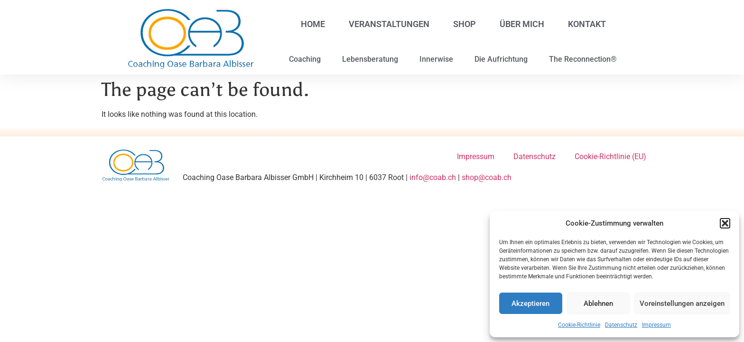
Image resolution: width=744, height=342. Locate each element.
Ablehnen (598, 303)
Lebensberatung (370, 59)
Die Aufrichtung (501, 59)
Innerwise (436, 59)
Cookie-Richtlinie (579, 325)
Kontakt (587, 24)
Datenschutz (621, 325)
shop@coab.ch (487, 177)
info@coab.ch (432, 177)
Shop (464, 24)
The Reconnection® (583, 59)
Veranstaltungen (389, 24)
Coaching (305, 59)
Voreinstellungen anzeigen (682, 303)
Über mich (522, 24)
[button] (725, 223)
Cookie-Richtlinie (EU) (610, 156)
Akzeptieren (530, 303)
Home (313, 24)
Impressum (656, 325)
